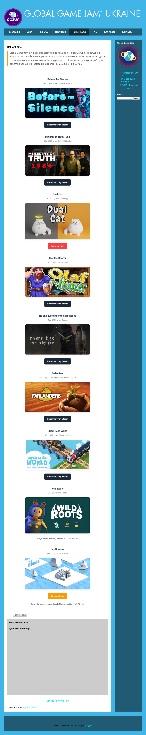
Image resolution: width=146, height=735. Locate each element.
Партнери (60, 32)
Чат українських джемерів (127, 80)
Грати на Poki (57, 246)
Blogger (88, 725)
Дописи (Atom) (30, 707)
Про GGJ (43, 32)
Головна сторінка (57, 700)
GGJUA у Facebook (129, 85)
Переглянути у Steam (57, 125)
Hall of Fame (79, 32)
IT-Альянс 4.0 (126, 88)
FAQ (95, 32)
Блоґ (29, 32)
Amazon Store (57, 596)
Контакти (127, 32)
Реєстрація (14, 32)
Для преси (110, 32)
